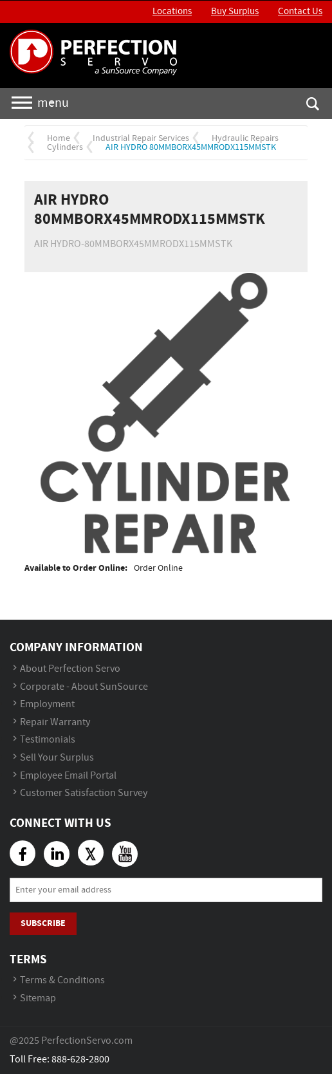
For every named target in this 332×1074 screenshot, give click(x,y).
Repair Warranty (55, 722)
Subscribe (43, 923)
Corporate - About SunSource (84, 687)
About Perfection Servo (70, 669)
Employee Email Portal (68, 775)
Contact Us (300, 11)
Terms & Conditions (62, 980)
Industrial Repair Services (141, 138)
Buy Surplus (235, 11)
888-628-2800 (80, 1059)
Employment (47, 704)
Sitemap (38, 998)
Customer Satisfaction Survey (83, 793)
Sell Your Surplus (57, 757)
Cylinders (65, 147)
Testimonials (47, 739)
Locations (172, 11)
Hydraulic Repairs (245, 138)
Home (58, 138)
